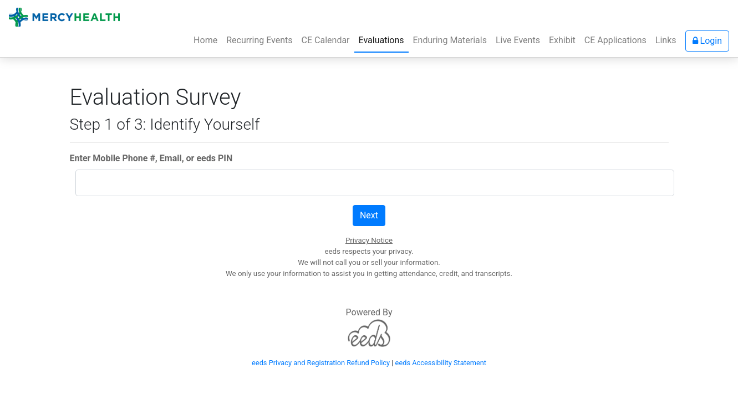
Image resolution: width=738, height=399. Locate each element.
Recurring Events (259, 40)
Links (665, 40)
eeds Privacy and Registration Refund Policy (321, 363)
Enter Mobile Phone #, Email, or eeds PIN (151, 158)
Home (208, 39)
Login (707, 40)
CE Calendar (326, 40)
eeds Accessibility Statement (440, 363)
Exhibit (562, 40)
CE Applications (615, 40)
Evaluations (381, 40)
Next (369, 215)
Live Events (518, 40)
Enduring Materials (450, 40)
